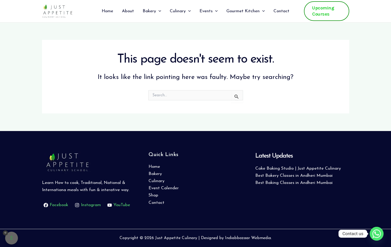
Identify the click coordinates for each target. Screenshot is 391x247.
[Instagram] (88, 205)
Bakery (155, 174)
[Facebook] (56, 205)
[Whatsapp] (377, 234)
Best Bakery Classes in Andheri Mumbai (294, 175)
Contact (156, 203)
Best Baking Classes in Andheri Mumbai (294, 183)
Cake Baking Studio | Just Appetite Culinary (298, 168)
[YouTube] (119, 205)
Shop (153, 195)
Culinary (156, 181)
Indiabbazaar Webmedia (248, 238)
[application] (158, 11)
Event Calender (164, 188)
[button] (326, 11)
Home (154, 166)
